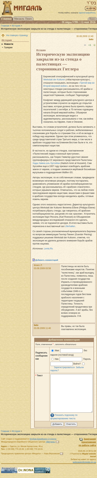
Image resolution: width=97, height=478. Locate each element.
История (16, 25)
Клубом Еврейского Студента (43, 439)
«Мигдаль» (51, 442)
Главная (5, 25)
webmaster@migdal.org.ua (84, 462)
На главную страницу (17, 35)
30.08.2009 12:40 (84, 36)
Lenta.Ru (48, 248)
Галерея (8, 47)
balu (91, 39)
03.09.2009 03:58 (42, 268)
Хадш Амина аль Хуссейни (46, 163)
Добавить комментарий (46, 260)
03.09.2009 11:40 (42, 328)
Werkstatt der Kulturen (54, 79)
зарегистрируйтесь (87, 13)
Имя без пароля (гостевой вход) (68, 352)
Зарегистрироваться (64, 367)
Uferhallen (70, 226)
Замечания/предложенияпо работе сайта (87, 442)
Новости (8, 44)
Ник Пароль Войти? (71, 361)
